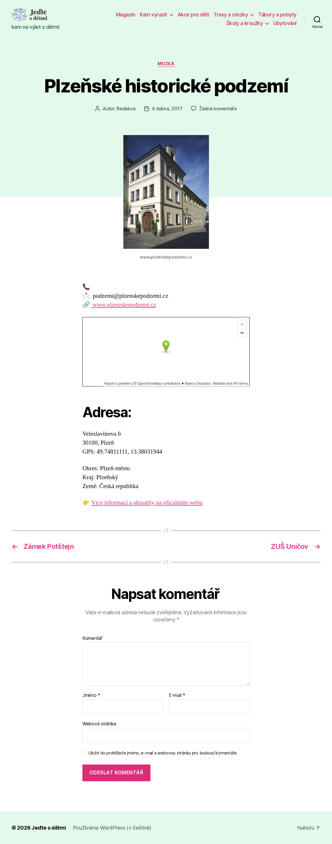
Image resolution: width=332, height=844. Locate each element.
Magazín (125, 15)
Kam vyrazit (153, 15)
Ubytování (285, 23)
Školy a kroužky (245, 23)
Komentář (92, 638)
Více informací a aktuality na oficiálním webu (147, 503)
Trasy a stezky (231, 15)
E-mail (177, 695)
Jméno (91, 695)
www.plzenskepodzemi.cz (123, 305)
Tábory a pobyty (277, 15)
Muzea (166, 63)
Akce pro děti (193, 15)
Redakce (126, 108)
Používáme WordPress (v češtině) (112, 828)
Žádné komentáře (218, 108)
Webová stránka (99, 724)
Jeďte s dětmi (48, 828)
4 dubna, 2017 (167, 108)
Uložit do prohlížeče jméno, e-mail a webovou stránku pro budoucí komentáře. (163, 753)
